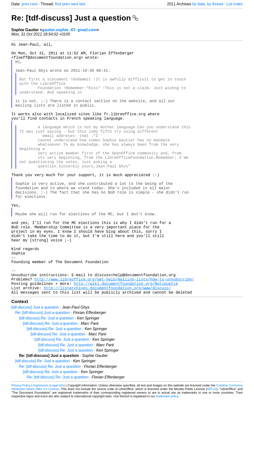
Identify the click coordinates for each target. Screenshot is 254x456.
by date (198, 4)
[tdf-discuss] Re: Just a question (46, 374)
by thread (215, 4)
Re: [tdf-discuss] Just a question (74, 18)
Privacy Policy (21, 441)
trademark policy (167, 452)
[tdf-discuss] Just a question (35, 363)
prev (25, 4)
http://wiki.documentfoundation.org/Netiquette (126, 337)
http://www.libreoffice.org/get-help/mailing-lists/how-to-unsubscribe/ (114, 332)
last (82, 4)
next (33, 4)
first (58, 4)
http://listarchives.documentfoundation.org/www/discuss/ (107, 343)
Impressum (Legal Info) (49, 441)
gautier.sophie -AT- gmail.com (69, 30)
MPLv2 (212, 445)
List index (234, 4)
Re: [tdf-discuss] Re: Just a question (50, 422)
